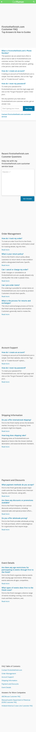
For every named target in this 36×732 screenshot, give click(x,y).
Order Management (9, 657)
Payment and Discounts (10, 667)
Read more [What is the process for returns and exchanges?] (5, 298)
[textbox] (12, 108)
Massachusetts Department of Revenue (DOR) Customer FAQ (16, 684)
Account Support (8, 660)
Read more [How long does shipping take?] (5, 430)
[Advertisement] (18, 136)
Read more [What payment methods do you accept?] (5, 479)
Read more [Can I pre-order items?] (5, 280)
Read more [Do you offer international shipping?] (5, 414)
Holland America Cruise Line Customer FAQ (17, 689)
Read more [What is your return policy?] (5, 248)
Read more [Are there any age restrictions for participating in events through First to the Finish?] (5, 567)
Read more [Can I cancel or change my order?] (5, 264)
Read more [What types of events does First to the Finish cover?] (5, 585)
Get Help (28, 108)
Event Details (6, 671)
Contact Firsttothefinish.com (12, 653)
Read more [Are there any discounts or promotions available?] (5, 497)
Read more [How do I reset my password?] (5, 365)
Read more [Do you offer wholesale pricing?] (5, 513)
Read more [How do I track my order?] (5, 233)
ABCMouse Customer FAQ (11, 680)
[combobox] (12, 108)
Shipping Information (9, 664)
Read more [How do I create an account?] (5, 347)
